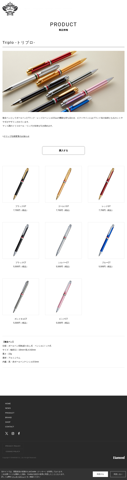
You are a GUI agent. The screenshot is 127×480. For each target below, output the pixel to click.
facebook (18, 433)
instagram (12, 433)
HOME (46, 9)
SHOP (96, 9)
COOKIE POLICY (13, 451)
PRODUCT (71, 9)
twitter (6, 433)
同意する (100, 474)
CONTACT (114, 9)
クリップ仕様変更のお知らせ (16, 136)
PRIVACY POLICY (12, 446)
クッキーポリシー (19, 477)
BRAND (84, 9)
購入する (63, 150)
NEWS (58, 9)
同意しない (118, 474)
